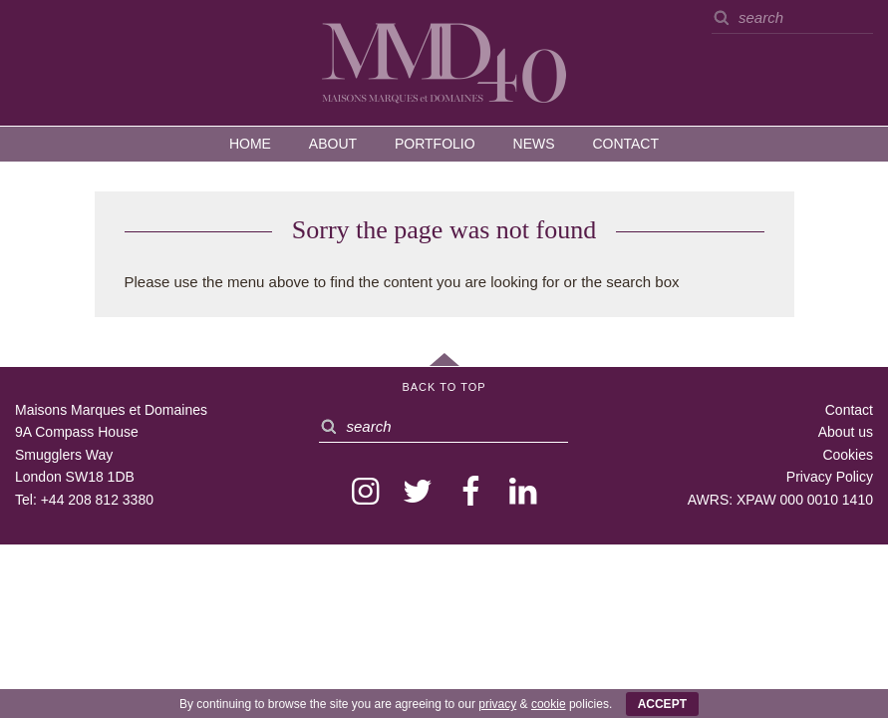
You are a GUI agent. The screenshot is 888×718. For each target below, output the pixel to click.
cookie (548, 704)
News (534, 144)
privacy (497, 704)
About (333, 144)
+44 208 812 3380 (97, 500)
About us (845, 432)
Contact (625, 144)
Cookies (847, 455)
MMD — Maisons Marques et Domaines (444, 62)
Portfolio (435, 144)
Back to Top (443, 387)
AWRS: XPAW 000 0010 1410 (780, 500)
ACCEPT (662, 704)
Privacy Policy (829, 477)
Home (250, 144)
